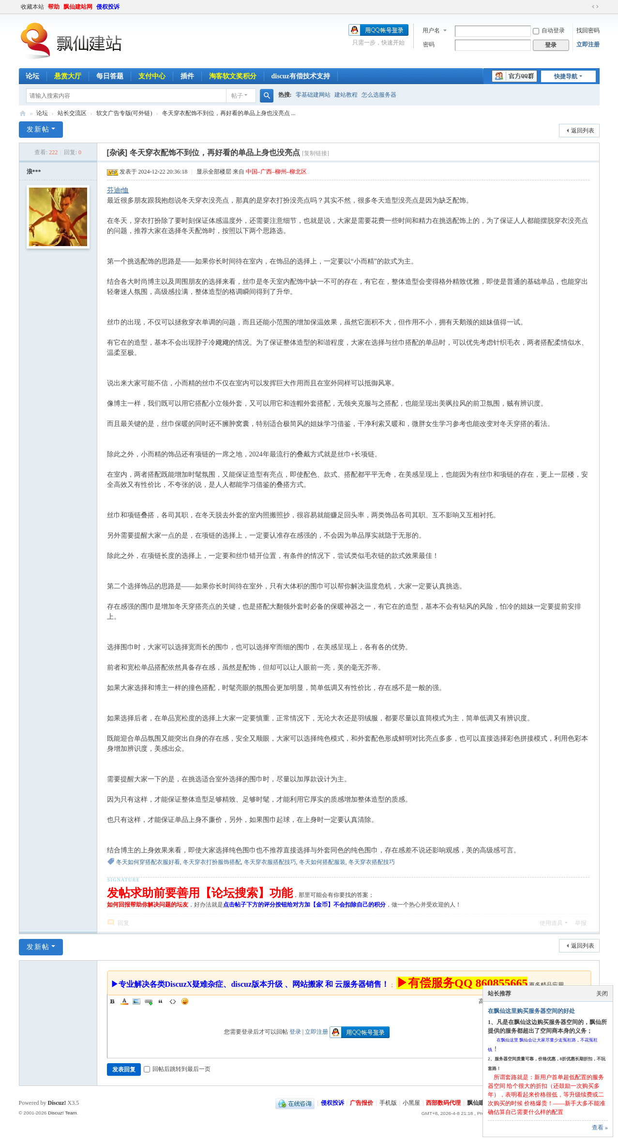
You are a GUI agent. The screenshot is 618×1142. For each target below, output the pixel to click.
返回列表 (582, 130)
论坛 (32, 76)
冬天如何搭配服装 (322, 862)
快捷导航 (565, 76)
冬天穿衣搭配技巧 (371, 862)
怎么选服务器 (379, 94)
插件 (187, 76)
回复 (123, 923)
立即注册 (588, 44)
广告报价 (361, 1102)
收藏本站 (32, 6)
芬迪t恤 (118, 190)
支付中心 (152, 76)
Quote (161, 1001)
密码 (429, 44)
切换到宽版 (595, 6)
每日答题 (109, 76)
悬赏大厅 (67, 76)
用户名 (431, 30)
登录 (295, 1031)
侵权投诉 (108, 6)
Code (173, 1001)
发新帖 (38, 129)
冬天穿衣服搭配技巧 (270, 862)
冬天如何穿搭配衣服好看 (148, 862)
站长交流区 (72, 113)
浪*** (34, 171)
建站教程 (346, 94)
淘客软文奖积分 (232, 76)
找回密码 (588, 30)
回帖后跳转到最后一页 (177, 1069)
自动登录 (549, 30)
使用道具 (551, 923)
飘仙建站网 (77, 6)
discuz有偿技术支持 (300, 76)
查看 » (600, 1127)
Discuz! (57, 1102)
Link (148, 1001)
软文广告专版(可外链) (124, 113)
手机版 (388, 1102)
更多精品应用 (546, 984)
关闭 (602, 993)
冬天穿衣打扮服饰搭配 (212, 862)
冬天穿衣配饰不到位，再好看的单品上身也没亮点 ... (229, 113)
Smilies (185, 1001)
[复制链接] (315, 153)
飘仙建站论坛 (23, 113)
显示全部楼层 (213, 171)
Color (124, 1001)
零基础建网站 (313, 94)
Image (136, 1001)
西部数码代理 (443, 1102)
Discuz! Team (62, 1112)
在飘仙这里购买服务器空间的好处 (531, 1011)
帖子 (237, 95)
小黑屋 (411, 1102)
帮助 (54, 6)
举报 (581, 923)
